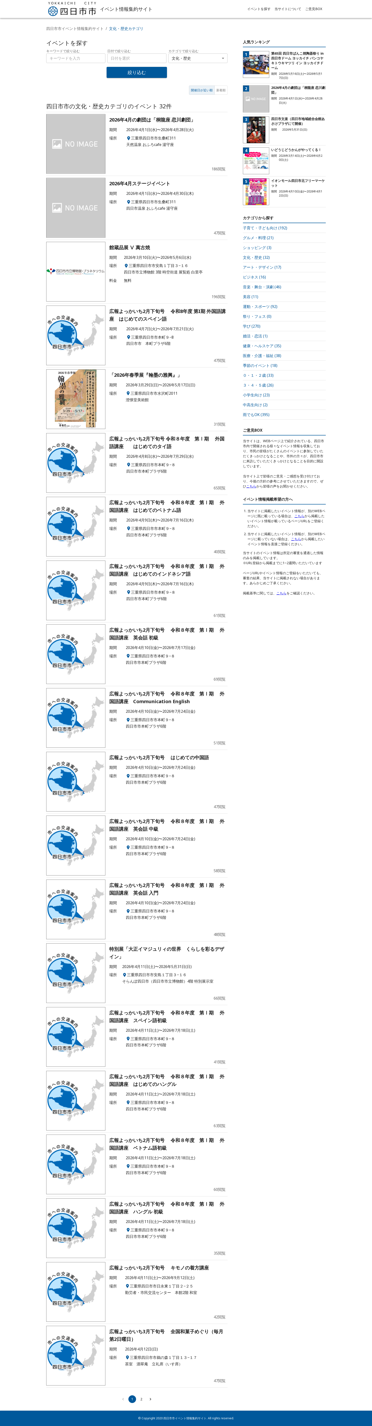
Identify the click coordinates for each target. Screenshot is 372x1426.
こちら (251, 486)
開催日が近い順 (202, 90)
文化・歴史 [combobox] (181, 58)
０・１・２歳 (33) (258, 375)
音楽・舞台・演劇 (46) (262, 287)
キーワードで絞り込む (63, 51)
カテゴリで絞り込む (183, 51)
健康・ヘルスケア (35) (262, 345)
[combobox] (136, 58)
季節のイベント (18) (260, 365)
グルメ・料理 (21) (258, 237)
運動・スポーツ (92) (260, 306)
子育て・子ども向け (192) (265, 228)
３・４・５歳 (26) (258, 385)
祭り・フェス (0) (257, 316)
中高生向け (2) (255, 404)
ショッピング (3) (257, 247)
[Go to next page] (150, 1399)
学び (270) (251, 326)
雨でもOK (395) (256, 414)
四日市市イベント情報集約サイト (75, 28)
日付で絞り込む (119, 51)
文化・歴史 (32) (256, 257)
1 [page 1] (132, 1399)
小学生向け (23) (256, 395)
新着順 (221, 90)
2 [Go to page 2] (141, 1399)
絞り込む (137, 72)
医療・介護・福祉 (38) (262, 355)
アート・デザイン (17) (262, 267)
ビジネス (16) (254, 277)
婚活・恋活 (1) (255, 336)
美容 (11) (250, 296)
